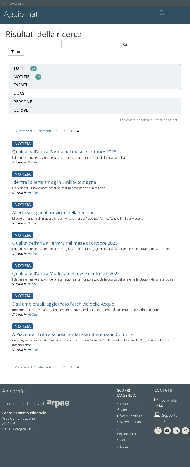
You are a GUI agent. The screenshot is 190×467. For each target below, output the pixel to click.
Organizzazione (129, 433)
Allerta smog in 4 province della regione (53, 212)
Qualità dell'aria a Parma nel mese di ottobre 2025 (64, 152)
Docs (124, 446)
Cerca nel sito (161, 13)
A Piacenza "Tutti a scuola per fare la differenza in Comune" (73, 334)
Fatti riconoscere (12, 3)
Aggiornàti (21, 14)
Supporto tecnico (165, 418)
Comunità (127, 439)
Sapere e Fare (131, 421)
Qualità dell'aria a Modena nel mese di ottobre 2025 (66, 273)
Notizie (33, 162)
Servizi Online (131, 415)
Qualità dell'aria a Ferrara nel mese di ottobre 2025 (65, 243)
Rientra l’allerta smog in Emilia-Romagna (54, 182)
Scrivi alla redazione (165, 403)
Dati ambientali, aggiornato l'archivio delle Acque (63, 304)
